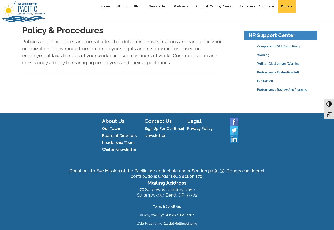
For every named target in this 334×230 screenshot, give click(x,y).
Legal (194, 121)
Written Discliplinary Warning (278, 63)
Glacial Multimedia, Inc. (180, 223)
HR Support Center (272, 35)
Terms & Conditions (167, 206)
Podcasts (181, 6)
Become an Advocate (256, 6)
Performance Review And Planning (282, 89)
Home (105, 6)
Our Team (111, 128)
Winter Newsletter (119, 149)
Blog (137, 6)
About (122, 6)
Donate (287, 6)
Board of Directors (119, 135)
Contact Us (158, 121)
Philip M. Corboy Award (214, 6)
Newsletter (158, 6)
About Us (113, 121)
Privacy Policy (200, 128)
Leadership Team (118, 142)
